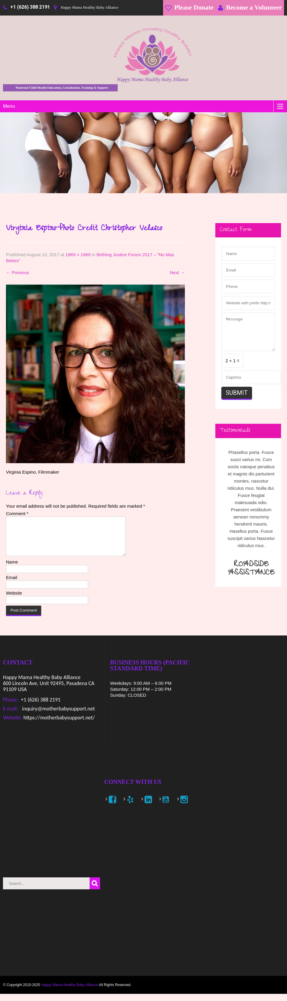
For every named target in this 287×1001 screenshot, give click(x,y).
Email (11, 584)
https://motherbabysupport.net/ (58, 724)
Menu (9, 106)
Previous (17, 272)
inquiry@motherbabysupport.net (58, 716)
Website (14, 600)
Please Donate (194, 7)
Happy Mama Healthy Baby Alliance (69, 992)
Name (12, 569)
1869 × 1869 (77, 254)
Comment (17, 513)
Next (177, 272)
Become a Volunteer (254, 7)
